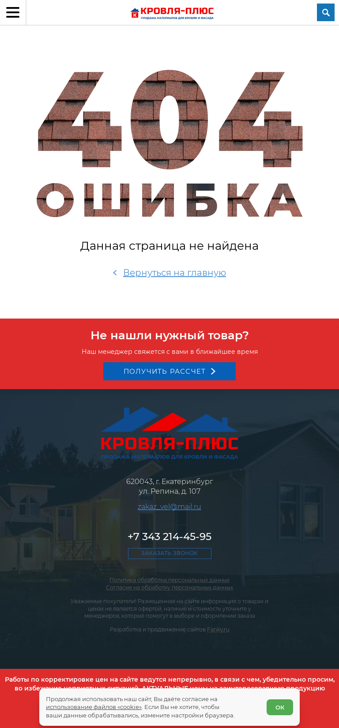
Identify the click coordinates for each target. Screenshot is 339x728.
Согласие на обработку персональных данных (169, 587)
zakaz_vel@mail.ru (169, 507)
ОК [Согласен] (279, 707)
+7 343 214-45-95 (169, 536)
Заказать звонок (169, 553)
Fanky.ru (218, 629)
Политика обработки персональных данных (169, 580)
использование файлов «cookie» (94, 706)
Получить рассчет (165, 371)
